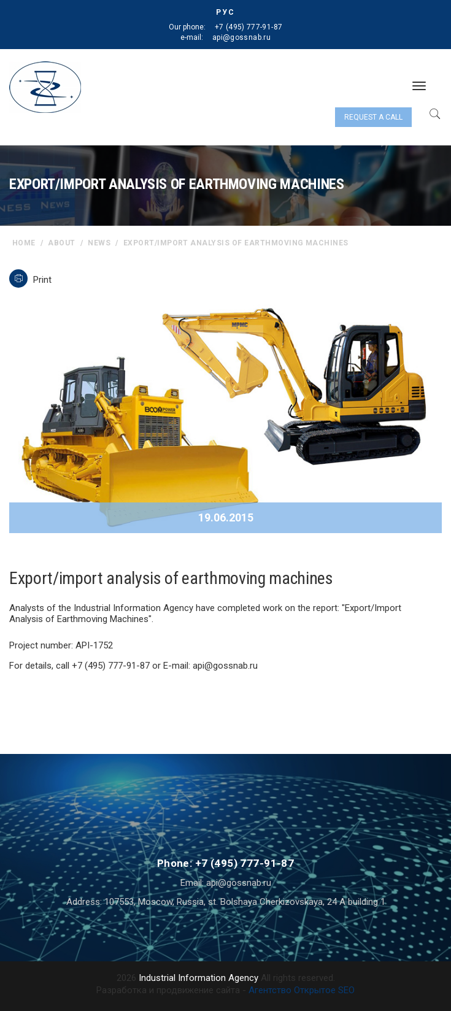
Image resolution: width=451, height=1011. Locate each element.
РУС (225, 12)
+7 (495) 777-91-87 (248, 27)
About (61, 243)
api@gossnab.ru (241, 37)
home (24, 243)
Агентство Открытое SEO (302, 990)
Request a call (373, 117)
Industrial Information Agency (198, 977)
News (99, 243)
